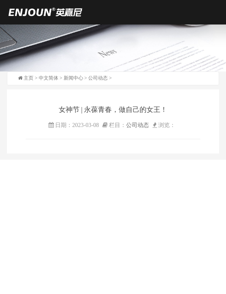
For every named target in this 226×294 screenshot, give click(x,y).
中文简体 (48, 78)
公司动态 (98, 78)
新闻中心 (73, 78)
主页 (28, 78)
